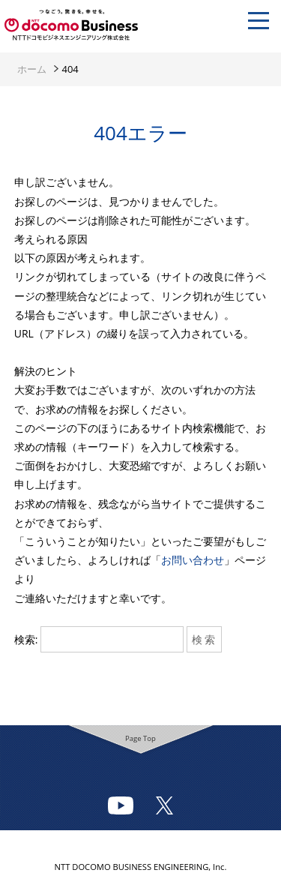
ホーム (31, 69)
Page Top (140, 738)
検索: (26, 639)
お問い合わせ (192, 560)
